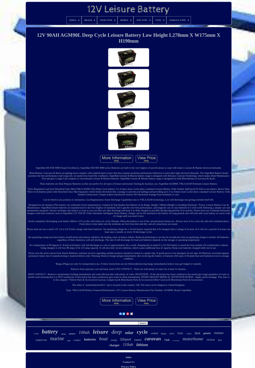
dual (197, 333)
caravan (153, 338)
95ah (180, 333)
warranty (176, 340)
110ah (128, 344)
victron (211, 339)
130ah (188, 333)
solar (129, 332)
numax (219, 333)
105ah (63, 334)
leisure (100, 332)
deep (117, 332)
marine (57, 338)
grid (68, 340)
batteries (90, 339)
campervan (41, 340)
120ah (36, 334)
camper (77, 340)
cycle (142, 332)
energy (114, 340)
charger (114, 345)
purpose (72, 334)
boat (103, 338)
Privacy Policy (128, 366)
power (207, 333)
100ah (84, 332)
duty (220, 340)
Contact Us (128, 362)
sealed (154, 333)
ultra (171, 333)
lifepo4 (125, 339)
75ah (166, 340)
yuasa (137, 339)
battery (50, 331)
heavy (163, 333)
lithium (142, 345)
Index (129, 357)
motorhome (193, 338)
